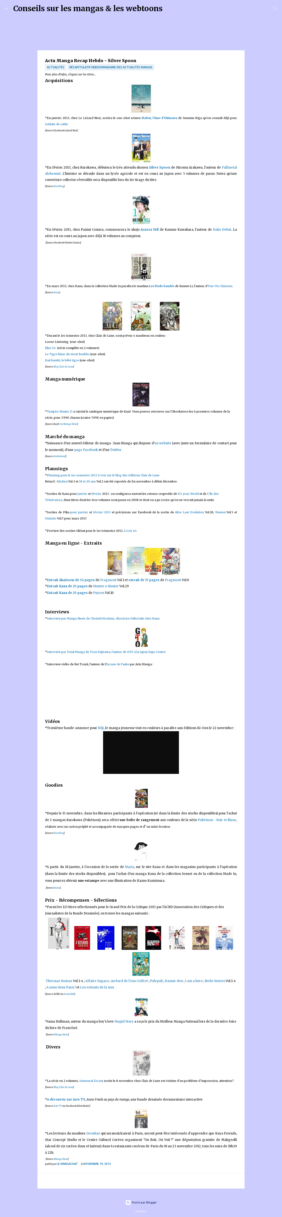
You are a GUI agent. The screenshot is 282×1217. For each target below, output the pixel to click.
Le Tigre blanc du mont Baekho (67, 354)
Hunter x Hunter (106, 586)
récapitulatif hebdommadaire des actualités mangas (110, 67)
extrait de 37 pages (143, 580)
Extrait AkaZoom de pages (71, 580)
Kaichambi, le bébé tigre (62, 360)
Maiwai (220, 512)
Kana (56, 292)
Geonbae (93, 1133)
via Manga (68, 424)
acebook (91, 450)
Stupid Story (124, 1022)
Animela (58, 456)
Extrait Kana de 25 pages (67, 586)
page (78, 450)
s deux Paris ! (65, 987)
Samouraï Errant (91, 1081)
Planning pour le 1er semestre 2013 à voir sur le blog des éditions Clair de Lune (103, 475)
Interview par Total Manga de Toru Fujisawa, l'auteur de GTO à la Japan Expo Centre (106, 652)
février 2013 (102, 512)
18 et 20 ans (87, 481)
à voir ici (130, 531)
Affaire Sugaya (97, 981)
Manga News (61, 1034)
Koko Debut (222, 230)
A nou (50, 987)
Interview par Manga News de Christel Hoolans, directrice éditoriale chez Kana (103, 618)
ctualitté (70, 994)
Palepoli (156, 981)
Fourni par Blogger (141, 1202)
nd (64, 456)
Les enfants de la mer (97, 987)
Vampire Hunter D (60, 411)
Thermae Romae (58, 981)
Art (55, 1105)
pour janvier (79, 512)
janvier (82, 494)
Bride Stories (215, 981)
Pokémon (205, 820)
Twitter (116, 450)
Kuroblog (59, 186)
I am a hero (194, 981)
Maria (129, 867)
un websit (163, 443)
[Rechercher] (169, 8)
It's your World (189, 494)
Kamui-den (174, 981)
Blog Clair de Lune (63, 366)
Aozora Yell (150, 230)
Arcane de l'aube (117, 664)
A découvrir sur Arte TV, (66, 1100)
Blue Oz (50, 348)
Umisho (50, 518)
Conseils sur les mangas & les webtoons (88, 8)
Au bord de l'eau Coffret (129, 981)
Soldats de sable (56, 124)
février (96, 494)
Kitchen (62, 481)
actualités (55, 67)
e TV (59, 1105)
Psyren (98, 593)
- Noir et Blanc (224, 820)
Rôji (101, 728)
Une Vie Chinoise (220, 286)
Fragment (108, 580)
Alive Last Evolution (190, 512)
